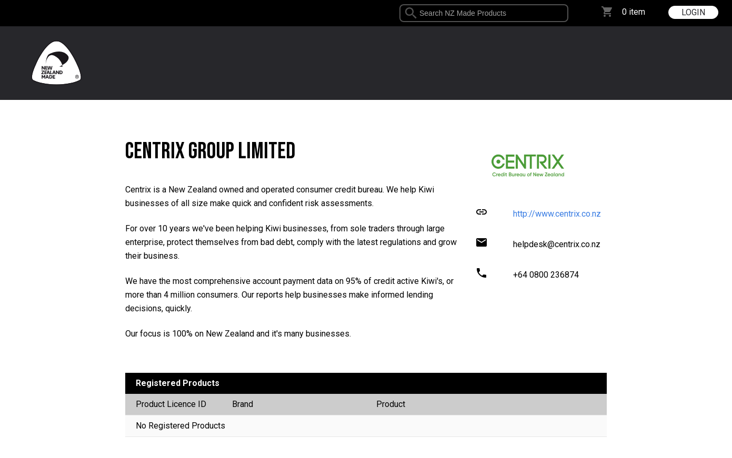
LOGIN (693, 12)
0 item (633, 12)
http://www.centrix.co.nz (557, 214)
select (564, 13)
